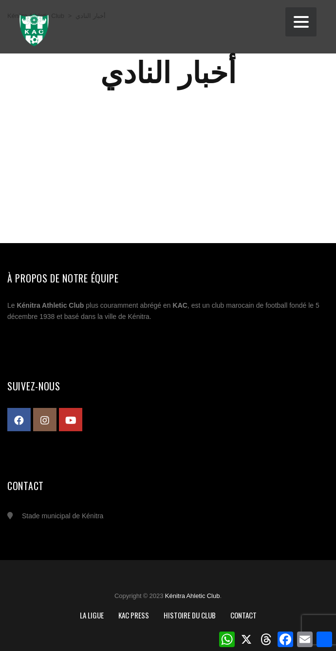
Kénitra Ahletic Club (192, 595)
